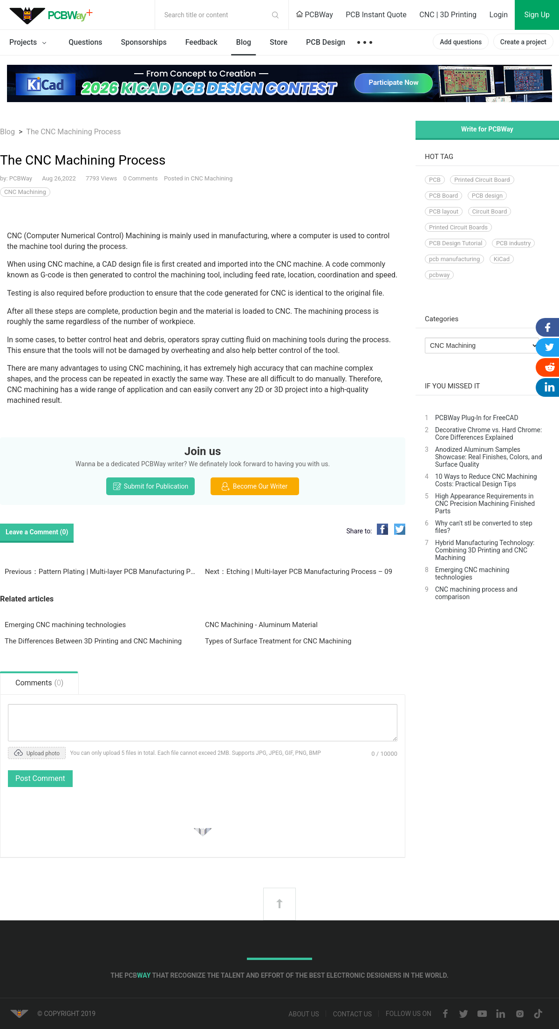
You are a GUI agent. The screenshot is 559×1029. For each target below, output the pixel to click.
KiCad (502, 259)
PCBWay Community (53, 15)
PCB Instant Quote (376, 14)
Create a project (523, 42)
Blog (243, 42)
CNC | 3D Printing (448, 14)
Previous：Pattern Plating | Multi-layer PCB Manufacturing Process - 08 (100, 571)
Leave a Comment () (37, 532)
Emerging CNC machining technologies (65, 625)
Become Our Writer (254, 486)
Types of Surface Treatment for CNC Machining (278, 641)
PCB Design (325, 42)
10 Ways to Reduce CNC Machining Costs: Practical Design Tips (486, 480)
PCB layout (443, 211)
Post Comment (40, 778)
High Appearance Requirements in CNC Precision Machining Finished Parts (485, 503)
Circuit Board (489, 211)
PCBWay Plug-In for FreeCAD (476, 417)
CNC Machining (211, 178)
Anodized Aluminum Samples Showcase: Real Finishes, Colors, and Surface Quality (488, 457)
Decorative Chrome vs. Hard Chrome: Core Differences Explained (488, 433)
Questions (85, 42)
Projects (29, 42)
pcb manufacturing (454, 259)
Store (278, 42)
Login (499, 14)
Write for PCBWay (487, 129)
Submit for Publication (150, 486)
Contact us (352, 1014)
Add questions (461, 42)
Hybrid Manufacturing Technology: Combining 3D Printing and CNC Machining (484, 550)
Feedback (201, 42)
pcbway (439, 274)
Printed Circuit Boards (458, 227)
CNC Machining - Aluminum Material (261, 625)
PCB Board (443, 195)
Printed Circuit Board (482, 179)
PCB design (487, 195)
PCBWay (314, 14)
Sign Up (537, 14)
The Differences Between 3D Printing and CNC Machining (93, 641)
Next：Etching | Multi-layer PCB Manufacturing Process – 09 (298, 571)
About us (303, 1014)
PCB (435, 179)
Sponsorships (144, 42)
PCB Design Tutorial (455, 243)
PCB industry (513, 243)
